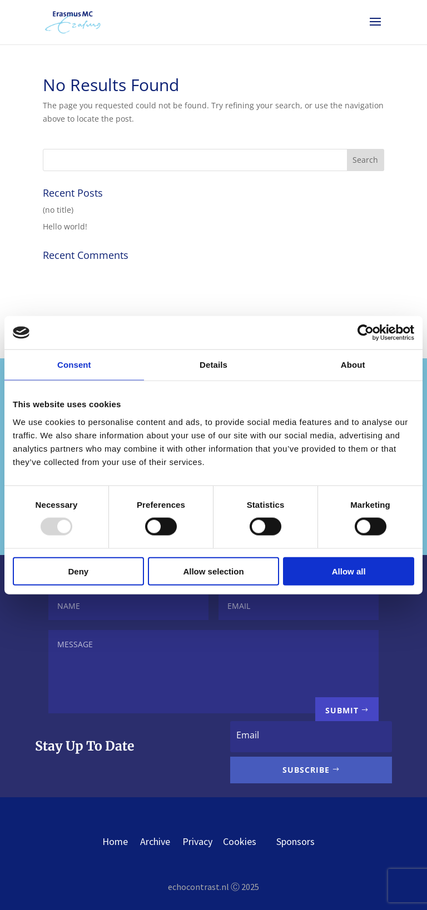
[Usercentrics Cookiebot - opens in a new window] (365, 332)
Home (115, 841)
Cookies (249, 841)
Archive (155, 841)
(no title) (58, 209)
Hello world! (65, 226)
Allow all (349, 571)
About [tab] (353, 364)
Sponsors (295, 841)
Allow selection (213, 571)
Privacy (197, 841)
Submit (342, 710)
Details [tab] (213, 364)
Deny (78, 571)
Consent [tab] (74, 364)
